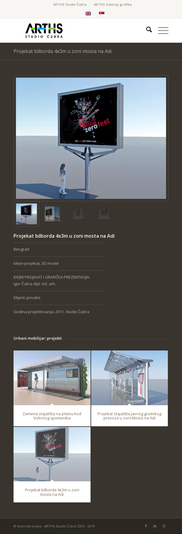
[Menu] (160, 30)
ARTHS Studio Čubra (70, 4)
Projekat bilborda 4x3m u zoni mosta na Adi (63, 51)
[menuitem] (70, 4)
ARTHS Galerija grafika (113, 4)
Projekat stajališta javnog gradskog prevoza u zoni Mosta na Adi (129, 415)
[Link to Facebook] (145, 525)
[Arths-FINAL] (75, 30)
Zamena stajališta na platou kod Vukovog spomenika (52, 415)
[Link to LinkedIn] (154, 525)
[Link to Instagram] (163, 525)
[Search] (146, 30)
